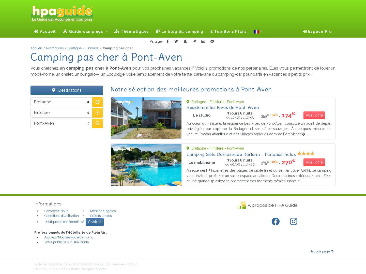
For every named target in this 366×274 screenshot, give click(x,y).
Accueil (45, 31)
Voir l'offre (314, 115)
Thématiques (131, 31)
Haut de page (321, 251)
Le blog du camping (179, 31)
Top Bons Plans (228, 31)
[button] (258, 31)
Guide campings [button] (83, 31)
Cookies (94, 222)
